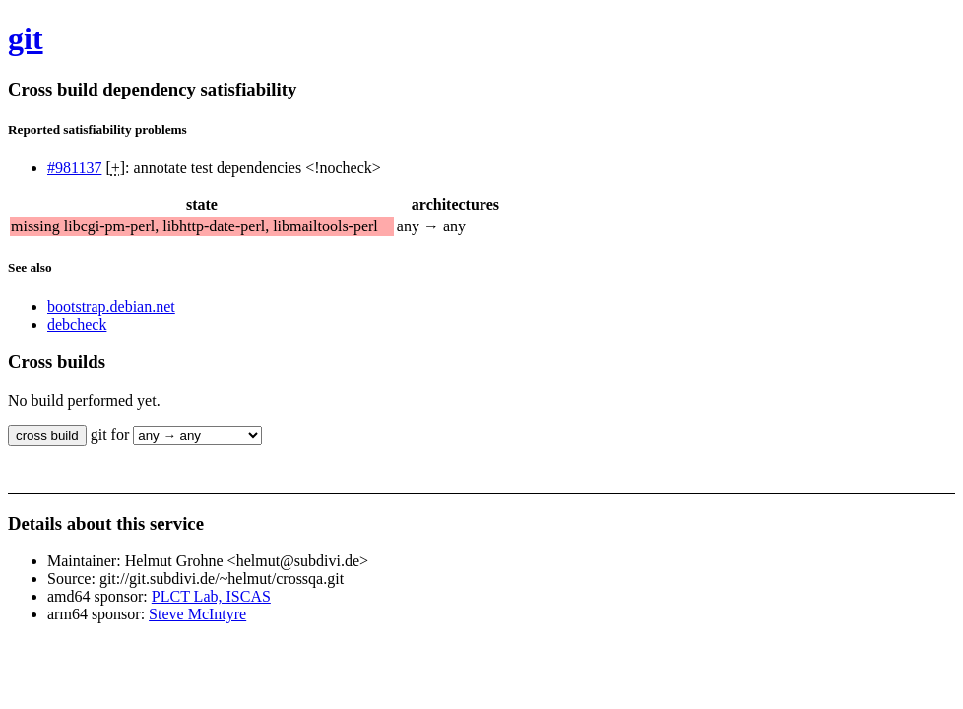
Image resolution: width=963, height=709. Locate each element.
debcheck (76, 324)
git (25, 38)
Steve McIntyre (197, 614)
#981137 (74, 168)
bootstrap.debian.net (111, 306)
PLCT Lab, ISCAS (211, 596)
